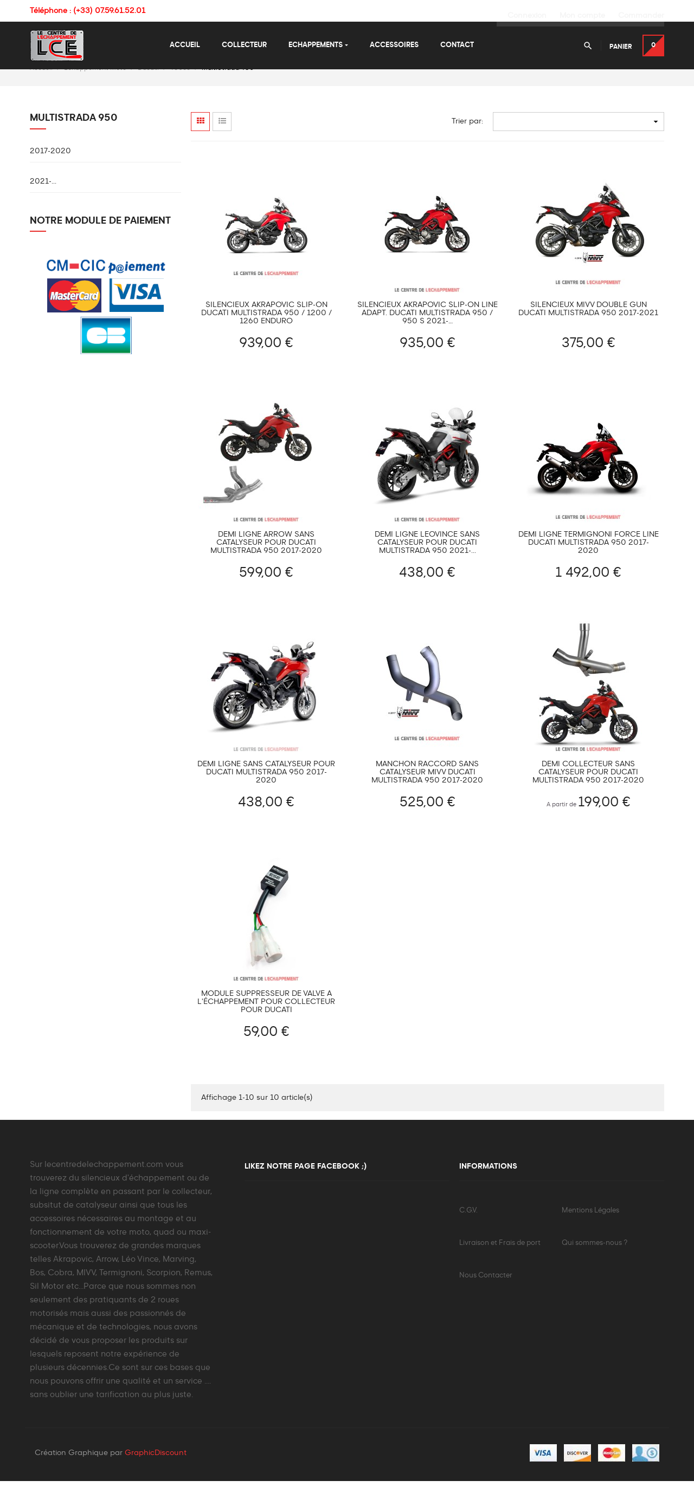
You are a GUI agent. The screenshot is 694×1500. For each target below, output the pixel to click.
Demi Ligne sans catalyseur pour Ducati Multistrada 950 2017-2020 (266, 790)
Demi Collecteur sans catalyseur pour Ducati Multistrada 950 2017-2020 (588, 790)
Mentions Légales (590, 1228)
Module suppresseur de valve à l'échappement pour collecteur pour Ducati (266, 1019)
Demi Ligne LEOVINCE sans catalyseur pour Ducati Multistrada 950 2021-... (427, 560)
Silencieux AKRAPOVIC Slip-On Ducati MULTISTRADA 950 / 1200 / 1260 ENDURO (266, 331)
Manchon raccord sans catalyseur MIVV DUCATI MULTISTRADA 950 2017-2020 (427, 790)
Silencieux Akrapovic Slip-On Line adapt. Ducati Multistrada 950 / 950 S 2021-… (427, 331)
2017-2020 (50, 169)
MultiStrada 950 (74, 136)
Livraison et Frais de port (500, 1260)
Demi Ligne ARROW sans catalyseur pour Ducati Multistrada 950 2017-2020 (266, 560)
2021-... (43, 199)
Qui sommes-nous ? (594, 1260)
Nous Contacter (485, 1293)
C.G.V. (468, 1228)
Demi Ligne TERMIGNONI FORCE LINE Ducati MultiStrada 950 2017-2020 (588, 560)
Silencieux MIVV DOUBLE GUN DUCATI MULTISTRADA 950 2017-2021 (588, 327)
